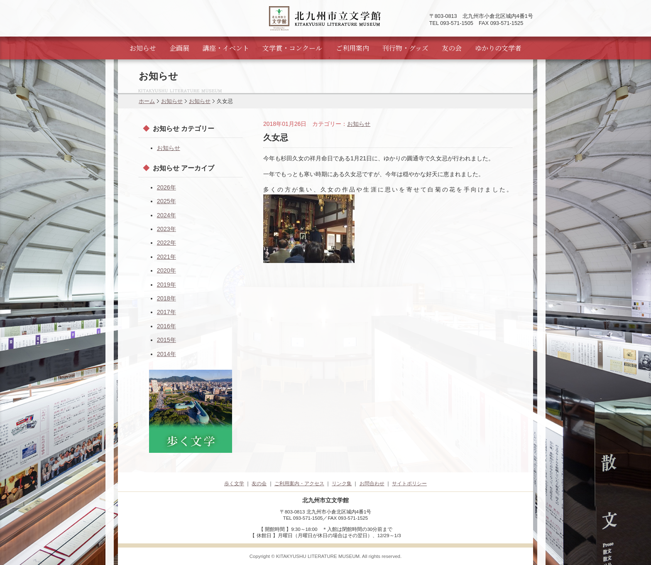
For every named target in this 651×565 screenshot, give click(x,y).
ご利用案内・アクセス (299, 483)
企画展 (179, 48)
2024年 (166, 215)
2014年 (166, 354)
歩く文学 (234, 483)
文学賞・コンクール (292, 48)
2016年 (166, 326)
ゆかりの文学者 (498, 48)
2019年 (166, 284)
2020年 (166, 270)
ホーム (147, 101)
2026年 (166, 187)
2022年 (166, 242)
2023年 (166, 229)
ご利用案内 (352, 48)
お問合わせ (372, 483)
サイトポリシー (409, 483)
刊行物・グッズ (405, 48)
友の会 (452, 48)
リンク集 (342, 483)
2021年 (166, 256)
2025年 (166, 201)
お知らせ (143, 48)
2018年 (166, 298)
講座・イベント (226, 48)
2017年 (166, 312)
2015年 (166, 340)
